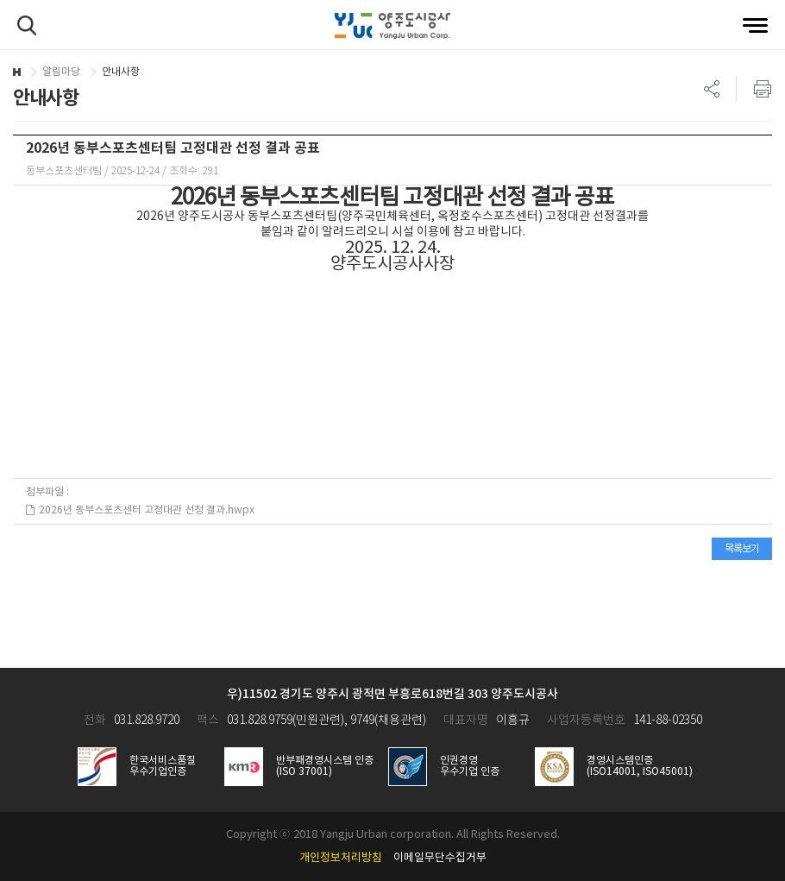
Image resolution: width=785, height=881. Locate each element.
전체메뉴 (755, 25)
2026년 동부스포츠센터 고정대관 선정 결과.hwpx (140, 510)
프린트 (754, 89)
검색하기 (26, 25)
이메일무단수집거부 (440, 858)
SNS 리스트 (712, 89)
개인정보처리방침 (340, 858)
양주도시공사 (392, 26)
